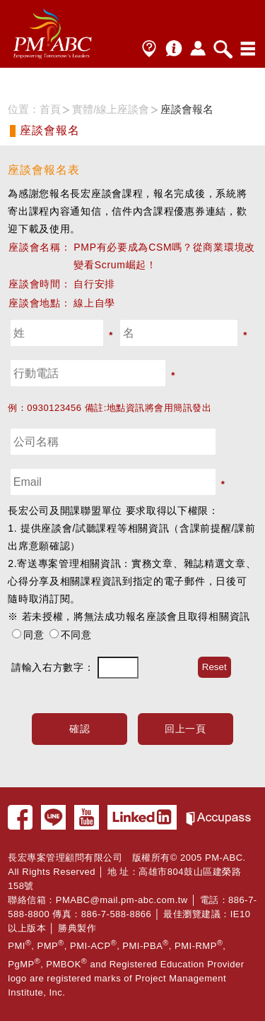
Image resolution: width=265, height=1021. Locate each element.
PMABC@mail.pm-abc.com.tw (122, 900)
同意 (33, 634)
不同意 (76, 634)
